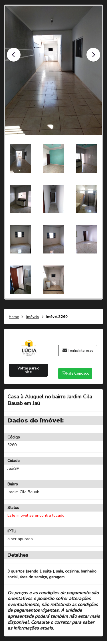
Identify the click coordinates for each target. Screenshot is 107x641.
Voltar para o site (28, 370)
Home (14, 317)
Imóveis (32, 317)
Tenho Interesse (77, 350)
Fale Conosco (75, 373)
